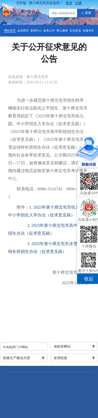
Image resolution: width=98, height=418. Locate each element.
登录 (69, 3)
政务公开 (49, 30)
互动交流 (75, 30)
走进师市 (23, 30)
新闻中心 (36, 30)
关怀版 (21, 3)
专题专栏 (88, 30)
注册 (78, 3)
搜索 (86, 13)
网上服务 (62, 30)
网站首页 (10, 30)
